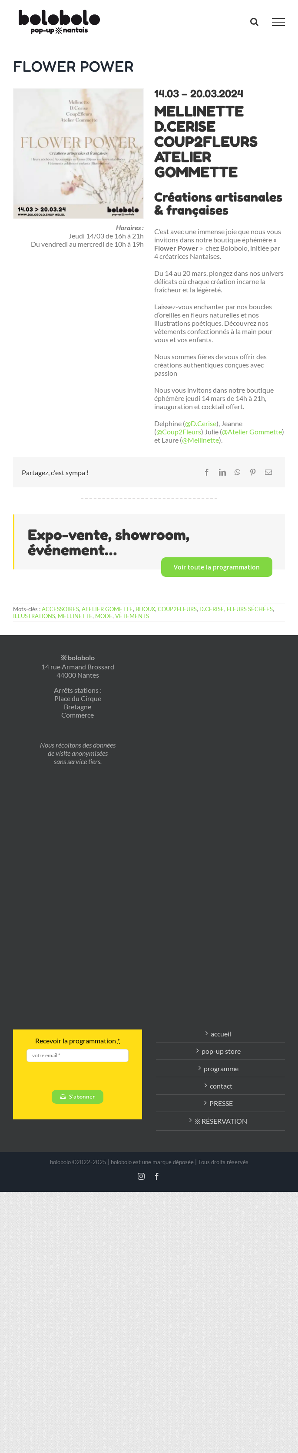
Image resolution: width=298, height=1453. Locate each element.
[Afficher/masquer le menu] (278, 22)
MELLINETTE (75, 615)
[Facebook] (207, 472)
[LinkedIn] (222, 472)
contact (221, 1086)
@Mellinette (200, 440)
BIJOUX (145, 609)
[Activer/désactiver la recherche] (254, 21)
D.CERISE (211, 609)
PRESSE (221, 1103)
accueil (221, 1033)
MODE (104, 615)
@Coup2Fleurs (178, 431)
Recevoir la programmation (77, 1040)
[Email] (268, 472)
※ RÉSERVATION (221, 1121)
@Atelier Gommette (252, 431)
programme (221, 1068)
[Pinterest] (253, 472)
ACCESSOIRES (60, 609)
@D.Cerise (200, 423)
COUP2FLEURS (177, 609)
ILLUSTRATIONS (34, 615)
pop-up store (221, 1051)
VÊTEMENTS (132, 615)
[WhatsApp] (237, 472)
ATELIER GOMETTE (107, 609)
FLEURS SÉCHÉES (250, 609)
